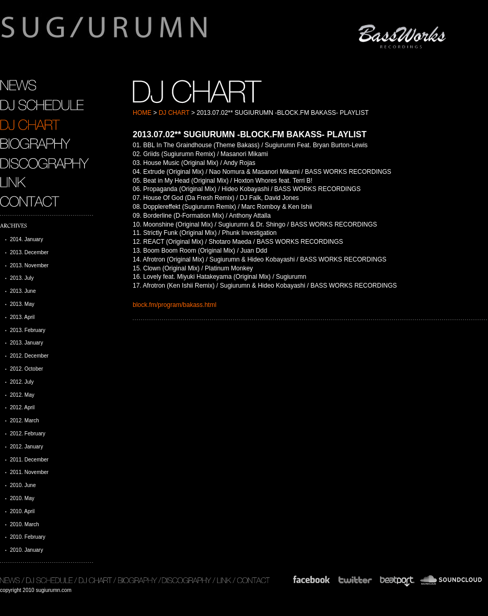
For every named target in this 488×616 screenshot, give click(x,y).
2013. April (22, 317)
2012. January (26, 446)
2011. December (29, 460)
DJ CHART (174, 112)
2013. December (29, 252)
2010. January (26, 550)
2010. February (27, 537)
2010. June (23, 485)
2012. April (22, 407)
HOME (142, 112)
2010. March (24, 524)
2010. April (22, 511)
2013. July (22, 278)
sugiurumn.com (153, 33)
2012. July (22, 382)
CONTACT (31, 201)
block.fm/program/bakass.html (174, 305)
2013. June (23, 291)
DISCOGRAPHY (44, 163)
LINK (13, 182)
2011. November (29, 472)
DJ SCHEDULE (42, 105)
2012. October (26, 369)
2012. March (24, 420)
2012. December (29, 356)
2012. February (27, 433)
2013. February (27, 330)
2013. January (26, 343)
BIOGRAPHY (35, 143)
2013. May (22, 304)
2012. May (22, 395)
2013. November (29, 265)
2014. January (26, 239)
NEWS (18, 85)
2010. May (22, 498)
